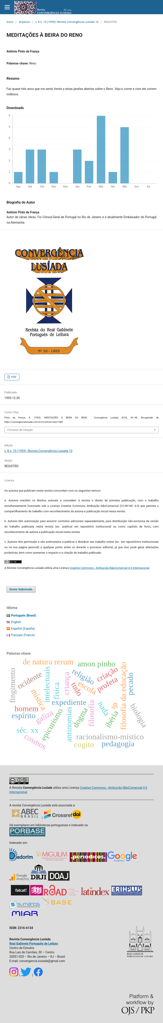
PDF (13, 377)
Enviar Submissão (21, 589)
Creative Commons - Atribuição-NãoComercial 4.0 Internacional (109, 568)
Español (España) (23, 628)
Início (10, 22)
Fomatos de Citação (20, 429)
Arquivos (24, 22)
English (16, 622)
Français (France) (23, 635)
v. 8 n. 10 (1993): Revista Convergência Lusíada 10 (66, 22)
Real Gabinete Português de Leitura (33, 943)
